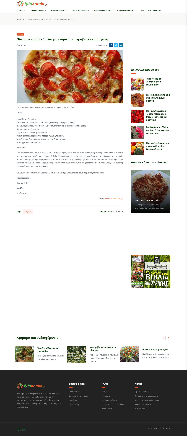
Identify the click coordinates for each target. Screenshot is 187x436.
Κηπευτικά (106, 396)
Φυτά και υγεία (107, 409)
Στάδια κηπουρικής (79, 10)
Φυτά (21, 10)
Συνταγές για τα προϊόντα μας (55, 19)
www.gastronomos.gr (114, 198)
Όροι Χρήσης (74, 404)
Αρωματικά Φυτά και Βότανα (113, 404)
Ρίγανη (28, 212)
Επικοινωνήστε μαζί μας (78, 396)
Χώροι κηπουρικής (58, 10)
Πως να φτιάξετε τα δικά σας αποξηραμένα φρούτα (158, 98)
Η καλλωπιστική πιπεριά (155, 349)
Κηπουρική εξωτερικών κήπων (147, 396)
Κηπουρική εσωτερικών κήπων (147, 400)
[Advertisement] (150, 47)
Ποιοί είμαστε (74, 392)
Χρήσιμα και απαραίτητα (150, 10)
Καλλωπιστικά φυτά (109, 400)
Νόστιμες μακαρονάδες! (148, 200)
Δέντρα (104, 392)
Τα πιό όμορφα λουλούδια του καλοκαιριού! (153, 82)
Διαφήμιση (73, 400)
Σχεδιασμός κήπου (36, 10)
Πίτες (73, 19)
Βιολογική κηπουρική (102, 10)
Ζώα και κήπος (140, 409)
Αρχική (19, 19)
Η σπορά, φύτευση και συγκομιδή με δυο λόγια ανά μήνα (157, 146)
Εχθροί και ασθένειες (125, 10)
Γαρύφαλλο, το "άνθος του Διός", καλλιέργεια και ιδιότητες (157, 130)
